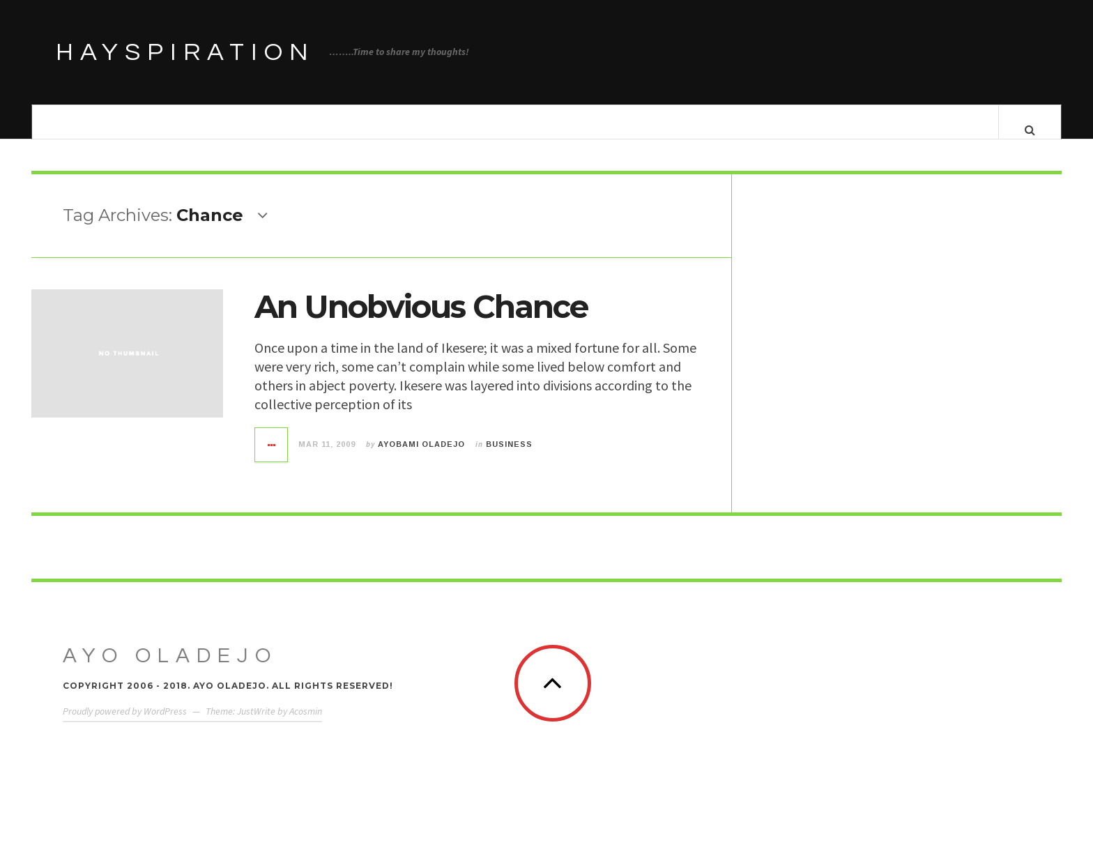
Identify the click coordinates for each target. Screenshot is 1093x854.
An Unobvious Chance (421, 320)
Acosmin (305, 724)
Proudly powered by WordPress (125, 724)
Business (509, 458)
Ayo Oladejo (170, 669)
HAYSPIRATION (185, 52)
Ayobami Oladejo (421, 458)
